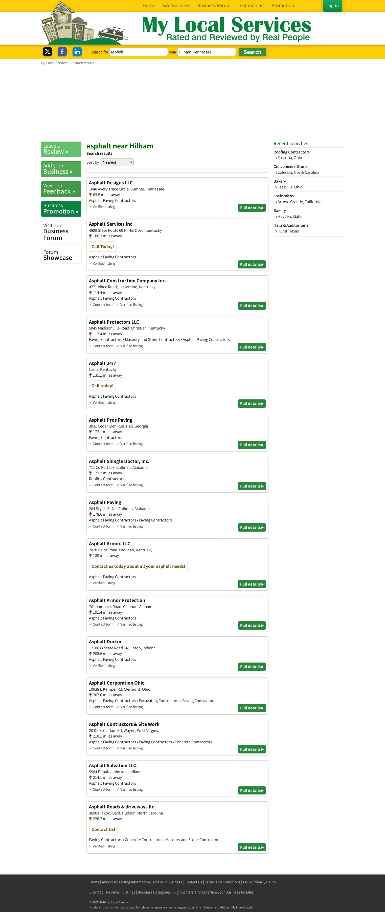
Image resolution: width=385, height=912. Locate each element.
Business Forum (62, 232)
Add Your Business (167, 882)
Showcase (62, 255)
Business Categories (154, 892)
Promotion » (62, 208)
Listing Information (134, 882)
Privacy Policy (265, 882)
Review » (62, 149)
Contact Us (193, 882)
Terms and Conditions (222, 882)
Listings (128, 892)
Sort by (92, 162)
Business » (62, 169)
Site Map (96, 892)
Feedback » (62, 189)
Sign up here (183, 892)
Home (94, 882)
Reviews (113, 892)
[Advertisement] (192, 103)
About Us (109, 882)
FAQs (247, 882)
